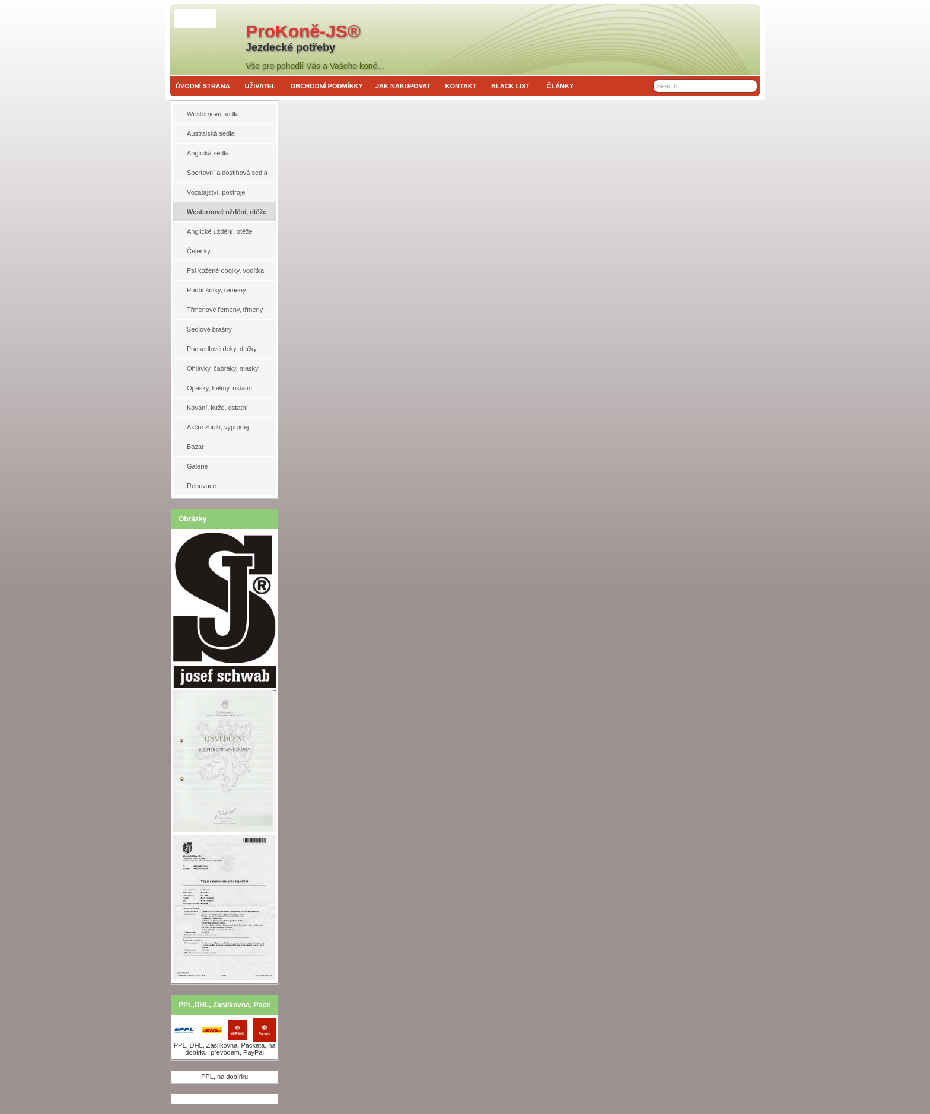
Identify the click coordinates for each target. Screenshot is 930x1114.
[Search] (749, 86)
